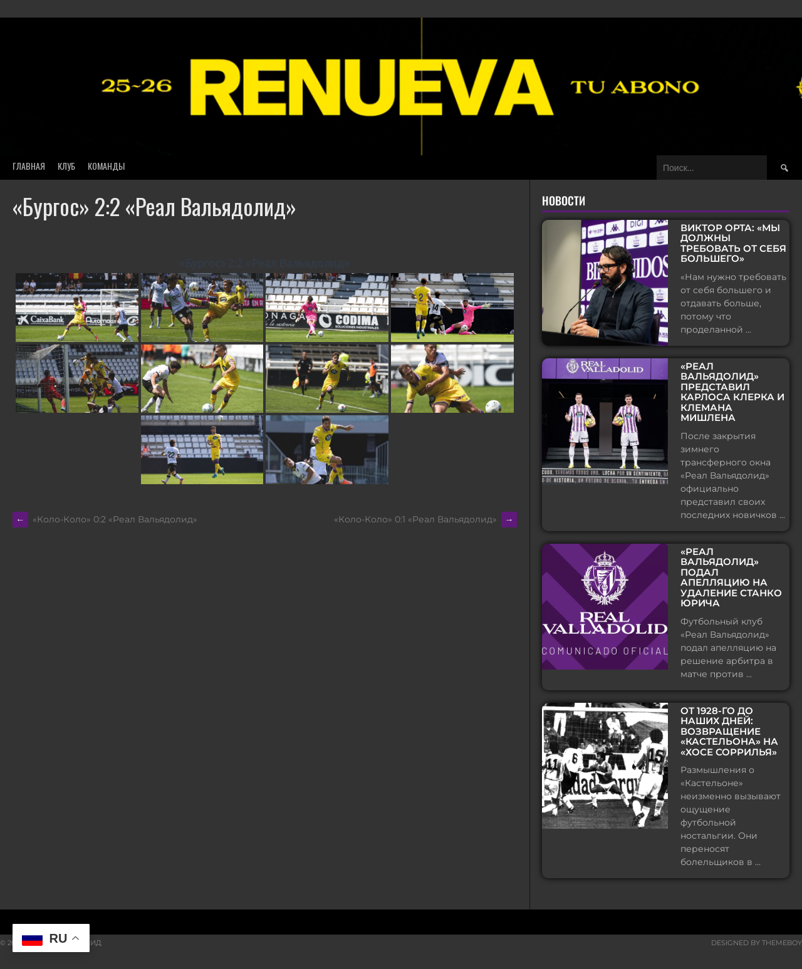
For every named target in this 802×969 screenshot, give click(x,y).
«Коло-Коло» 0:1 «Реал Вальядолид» (425, 519)
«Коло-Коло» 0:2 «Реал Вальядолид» (105, 519)
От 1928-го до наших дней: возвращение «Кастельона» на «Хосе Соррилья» (729, 732)
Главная (29, 165)
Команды (106, 165)
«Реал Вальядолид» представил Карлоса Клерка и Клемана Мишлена (732, 392)
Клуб (66, 165)
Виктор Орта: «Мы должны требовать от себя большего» (733, 243)
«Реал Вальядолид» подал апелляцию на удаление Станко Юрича (731, 578)
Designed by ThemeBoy (756, 942)
